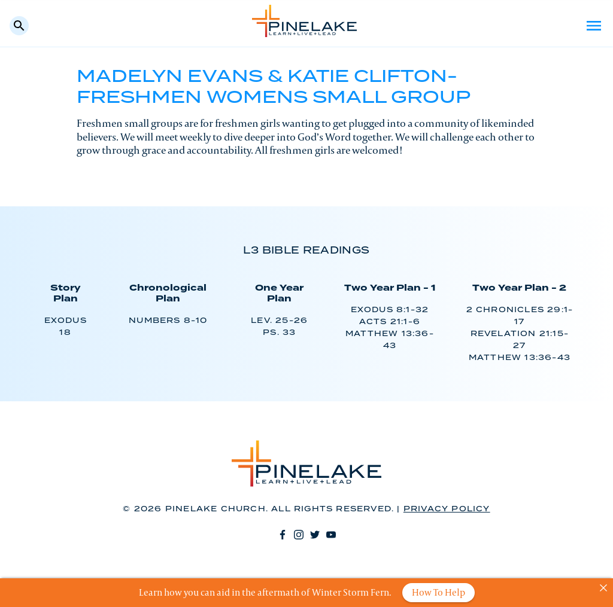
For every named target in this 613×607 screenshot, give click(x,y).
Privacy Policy (446, 509)
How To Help (438, 592)
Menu (593, 25)
